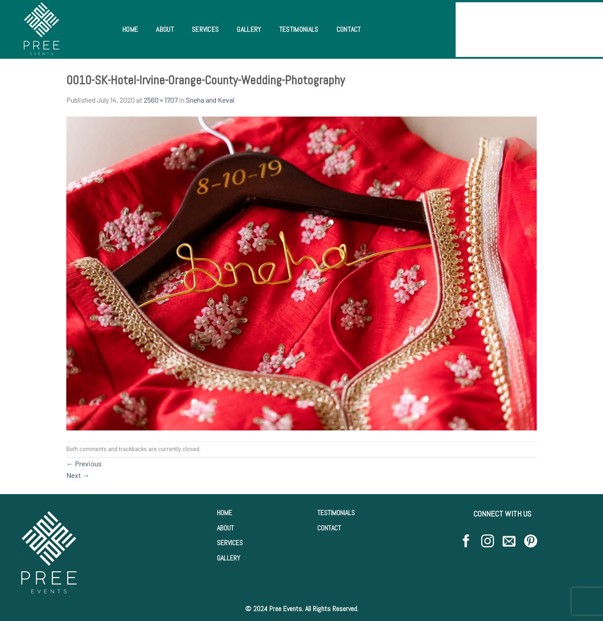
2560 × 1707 (161, 100)
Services (205, 29)
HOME (224, 512)
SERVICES (230, 542)
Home (130, 29)
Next (78, 475)
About (165, 29)
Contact (348, 29)
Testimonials (299, 29)
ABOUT (225, 528)
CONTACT (329, 528)
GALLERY (228, 558)
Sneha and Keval (210, 100)
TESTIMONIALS (336, 512)
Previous (84, 463)
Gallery (249, 29)
